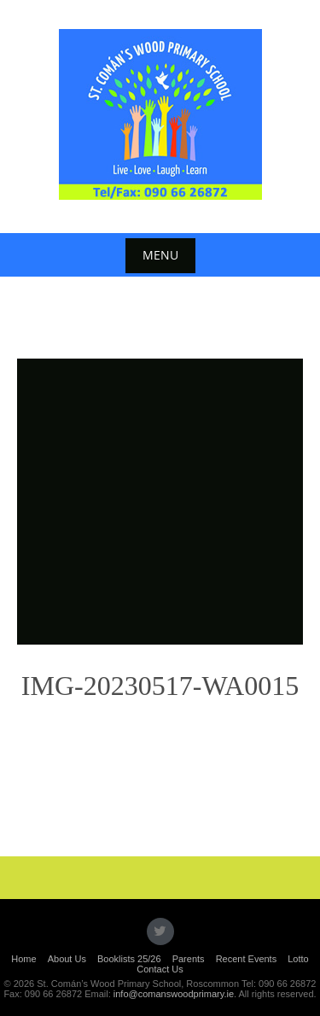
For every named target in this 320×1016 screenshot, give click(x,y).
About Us (67, 959)
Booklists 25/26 (129, 959)
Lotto (298, 959)
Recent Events (246, 959)
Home (23, 959)
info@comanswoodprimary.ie (173, 994)
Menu (160, 255)
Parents (188, 959)
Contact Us (160, 969)
